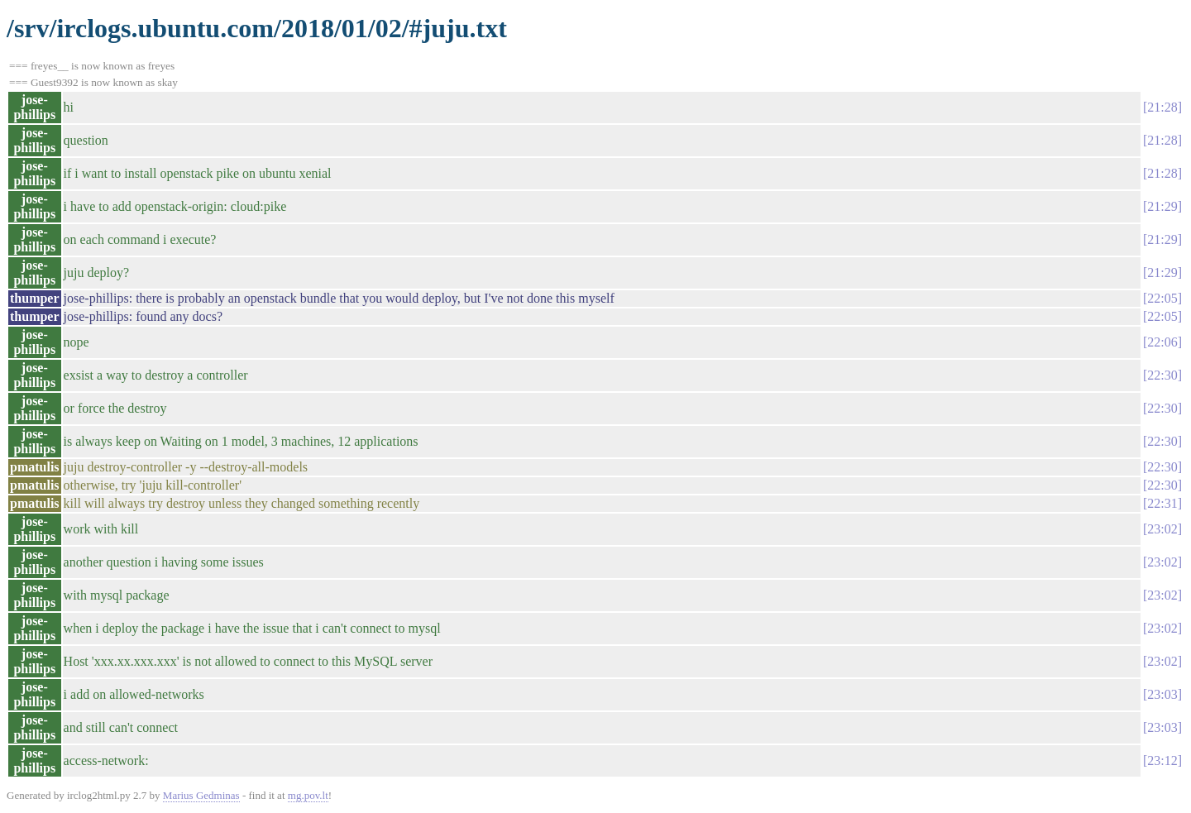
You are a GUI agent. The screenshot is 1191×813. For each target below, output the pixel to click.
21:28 (1162, 107)
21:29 (1162, 206)
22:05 (1162, 298)
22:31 (1162, 503)
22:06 (1162, 342)
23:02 (1162, 529)
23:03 (1162, 694)
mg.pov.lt (308, 795)
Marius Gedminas (201, 795)
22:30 (1162, 375)
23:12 (1162, 760)
